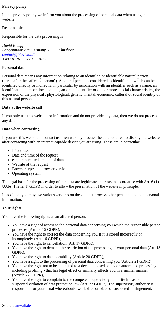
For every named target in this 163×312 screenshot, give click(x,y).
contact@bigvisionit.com (22, 54)
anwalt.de (23, 305)
